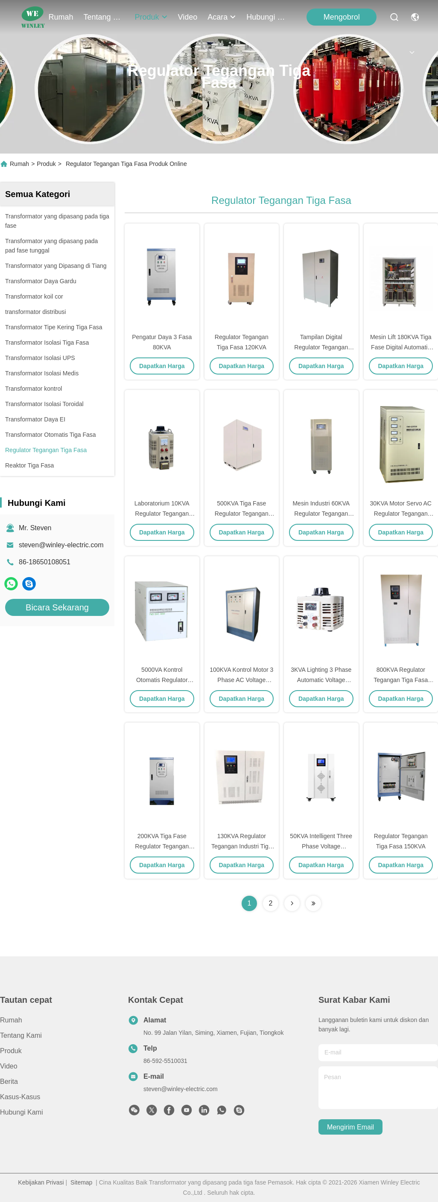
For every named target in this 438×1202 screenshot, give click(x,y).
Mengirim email (350, 1127)
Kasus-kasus (20, 1096)
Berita (9, 1081)
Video (188, 17)
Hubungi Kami (266, 17)
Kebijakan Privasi (41, 1182)
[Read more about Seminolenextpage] (292, 903)
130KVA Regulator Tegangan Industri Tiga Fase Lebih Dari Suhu (241, 846)
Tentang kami (104, 17)
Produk (151, 17)
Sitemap (81, 1182)
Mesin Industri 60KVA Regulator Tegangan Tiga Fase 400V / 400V (321, 513)
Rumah (61, 17)
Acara (221, 17)
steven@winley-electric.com (61, 545)
